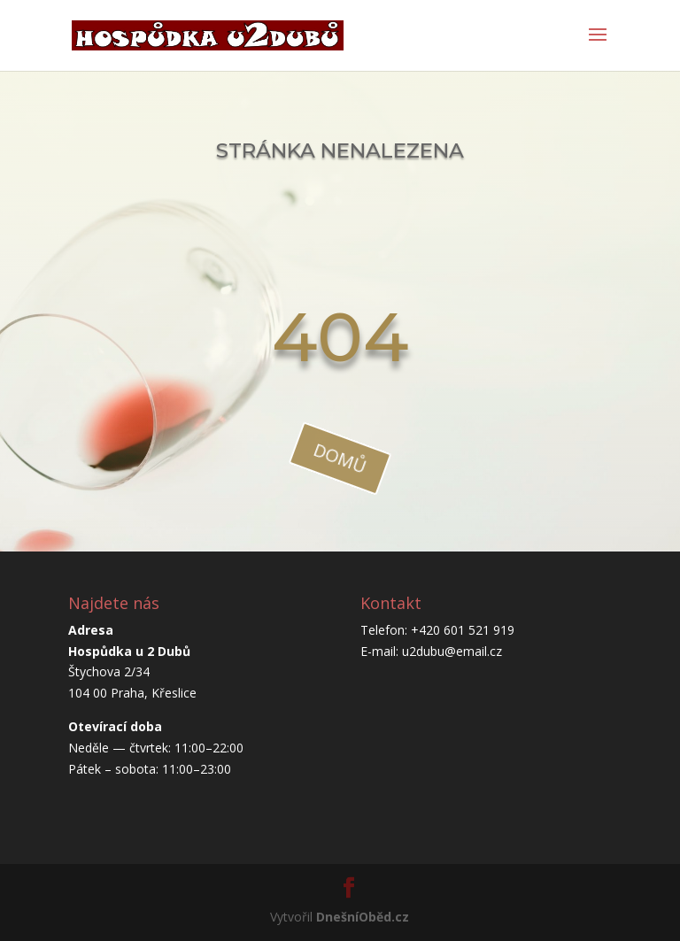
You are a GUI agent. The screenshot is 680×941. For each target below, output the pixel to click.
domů (340, 458)
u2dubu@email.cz (452, 651)
